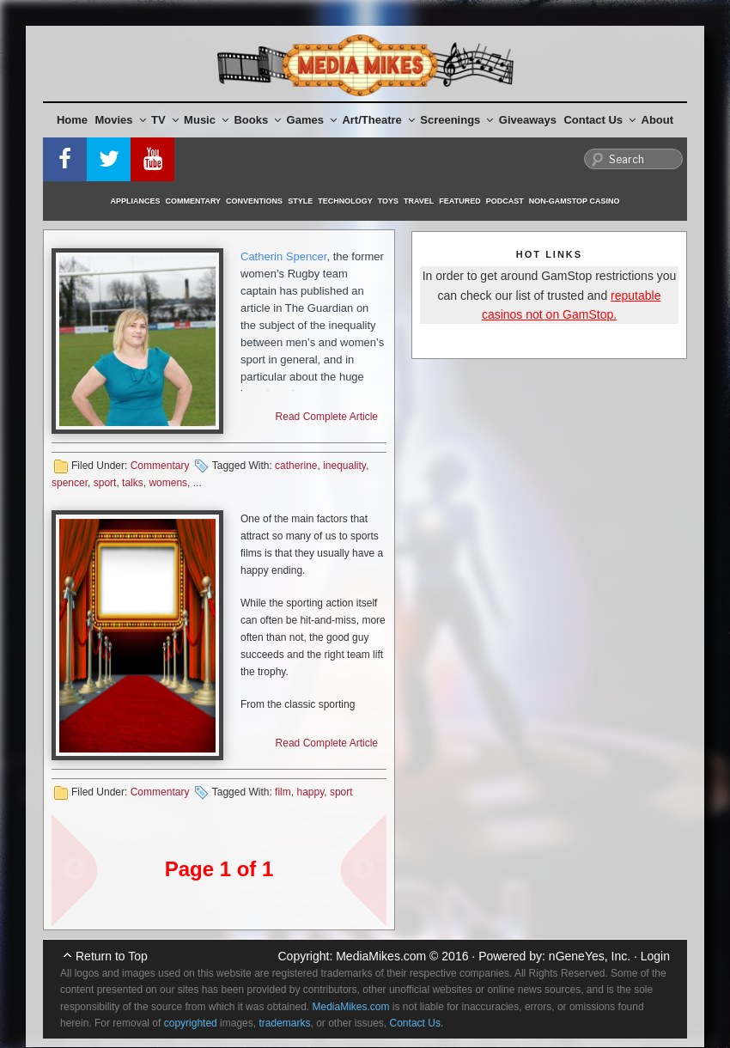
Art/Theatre (378, 119)
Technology (345, 201)
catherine (296, 466)
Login (655, 956)
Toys (388, 201)
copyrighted (190, 1023)
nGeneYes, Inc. (589, 956)
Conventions (254, 201)
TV (165, 119)
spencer (70, 483)
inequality (344, 466)
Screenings (456, 119)
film (283, 792)
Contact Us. (417, 1023)
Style (300, 201)
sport (105, 483)
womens (168, 483)
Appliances (136, 201)
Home (72, 119)
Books (257, 119)
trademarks (284, 1023)
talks (132, 483)
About (658, 119)
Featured (459, 201)
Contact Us (599, 119)
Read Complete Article (327, 417)
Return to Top (112, 956)
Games (312, 119)
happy (310, 792)
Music (206, 119)
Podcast (505, 201)
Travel (419, 201)
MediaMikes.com (381, 956)
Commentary (194, 201)
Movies (120, 119)
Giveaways (528, 119)
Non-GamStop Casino (574, 201)
